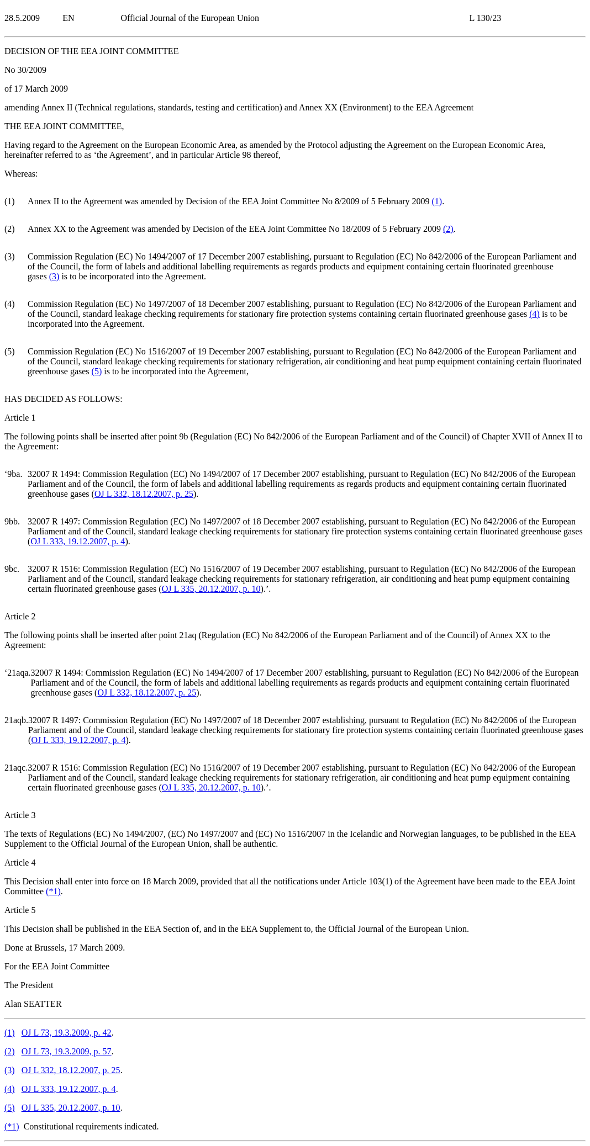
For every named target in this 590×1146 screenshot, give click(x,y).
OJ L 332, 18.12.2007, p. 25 (143, 493)
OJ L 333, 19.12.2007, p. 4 (77, 541)
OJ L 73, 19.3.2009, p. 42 (67, 1032)
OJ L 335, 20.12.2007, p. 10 (211, 588)
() (436, 201)
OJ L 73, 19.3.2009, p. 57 (67, 1051)
